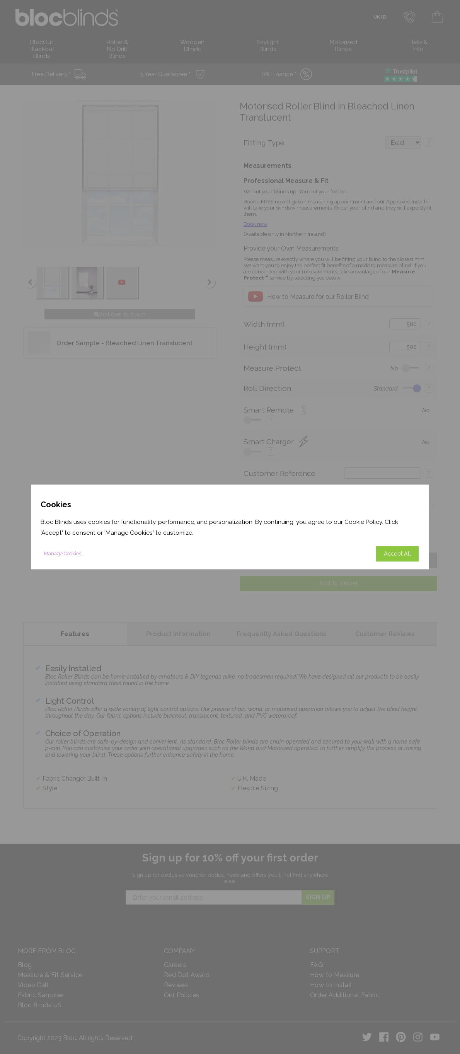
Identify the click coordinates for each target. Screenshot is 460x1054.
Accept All (397, 554)
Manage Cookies (62, 554)
